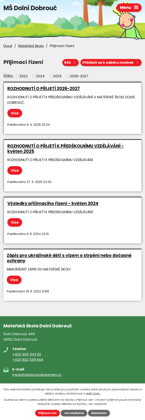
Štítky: (8, 75)
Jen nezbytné (74, 413)
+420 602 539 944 (27, 359)
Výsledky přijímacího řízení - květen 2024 (52, 203)
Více (15, 113)
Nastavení (98, 413)
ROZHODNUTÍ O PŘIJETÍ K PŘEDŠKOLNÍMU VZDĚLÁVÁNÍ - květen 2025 (65, 148)
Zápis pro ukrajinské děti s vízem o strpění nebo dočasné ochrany (69, 258)
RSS (70, 62)
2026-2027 (79, 76)
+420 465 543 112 (26, 354)
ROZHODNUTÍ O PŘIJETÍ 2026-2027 (43, 88)
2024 (40, 76)
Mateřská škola (31, 45)
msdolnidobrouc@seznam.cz (36, 374)
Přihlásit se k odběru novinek (111, 62)
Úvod (7, 45)
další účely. (93, 393)
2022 (23, 76)
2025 (57, 76)
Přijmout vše (47, 413)
